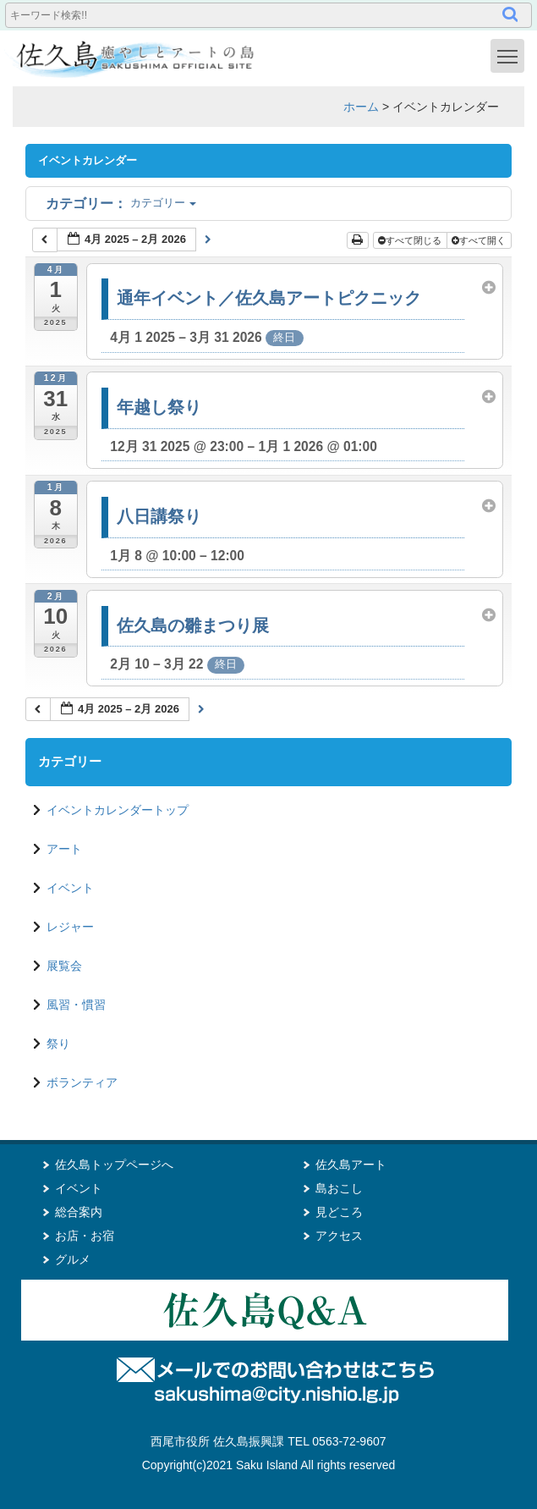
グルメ (72, 1259)
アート (64, 849)
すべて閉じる (411, 240)
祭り (58, 1043)
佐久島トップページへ (114, 1164)
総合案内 (78, 1212)
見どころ (339, 1212)
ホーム (361, 106)
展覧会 (64, 965)
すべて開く (480, 240)
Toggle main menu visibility (510, 55)
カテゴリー (121, 202)
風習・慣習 (76, 1004)
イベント (70, 888)
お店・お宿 (84, 1235)
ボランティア (82, 1082)
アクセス (339, 1235)
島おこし (339, 1188)
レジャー (70, 926)
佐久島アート (350, 1164)
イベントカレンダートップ (118, 810)
